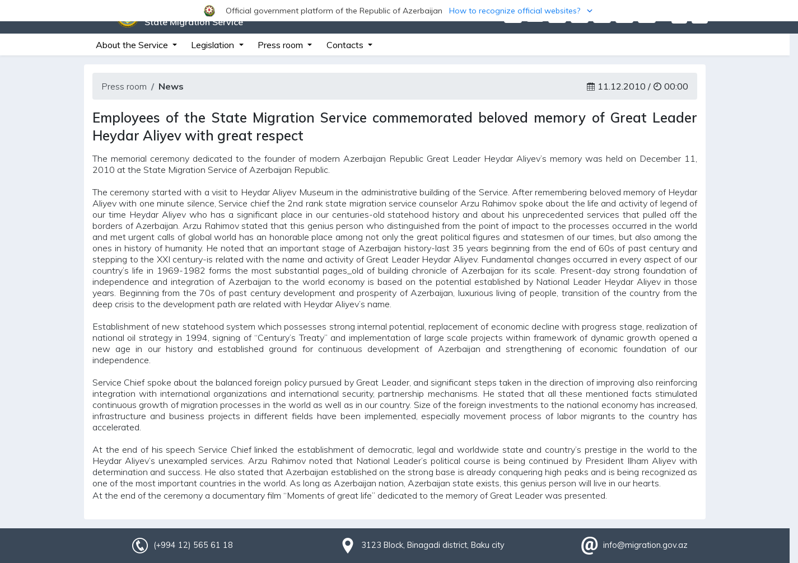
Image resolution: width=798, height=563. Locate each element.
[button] (399, 10)
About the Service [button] (133, 44)
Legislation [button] (213, 44)
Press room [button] (281, 44)
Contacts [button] (346, 44)
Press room (124, 86)
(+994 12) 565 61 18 (193, 545)
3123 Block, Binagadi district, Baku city (433, 545)
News (171, 86)
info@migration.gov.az (645, 545)
